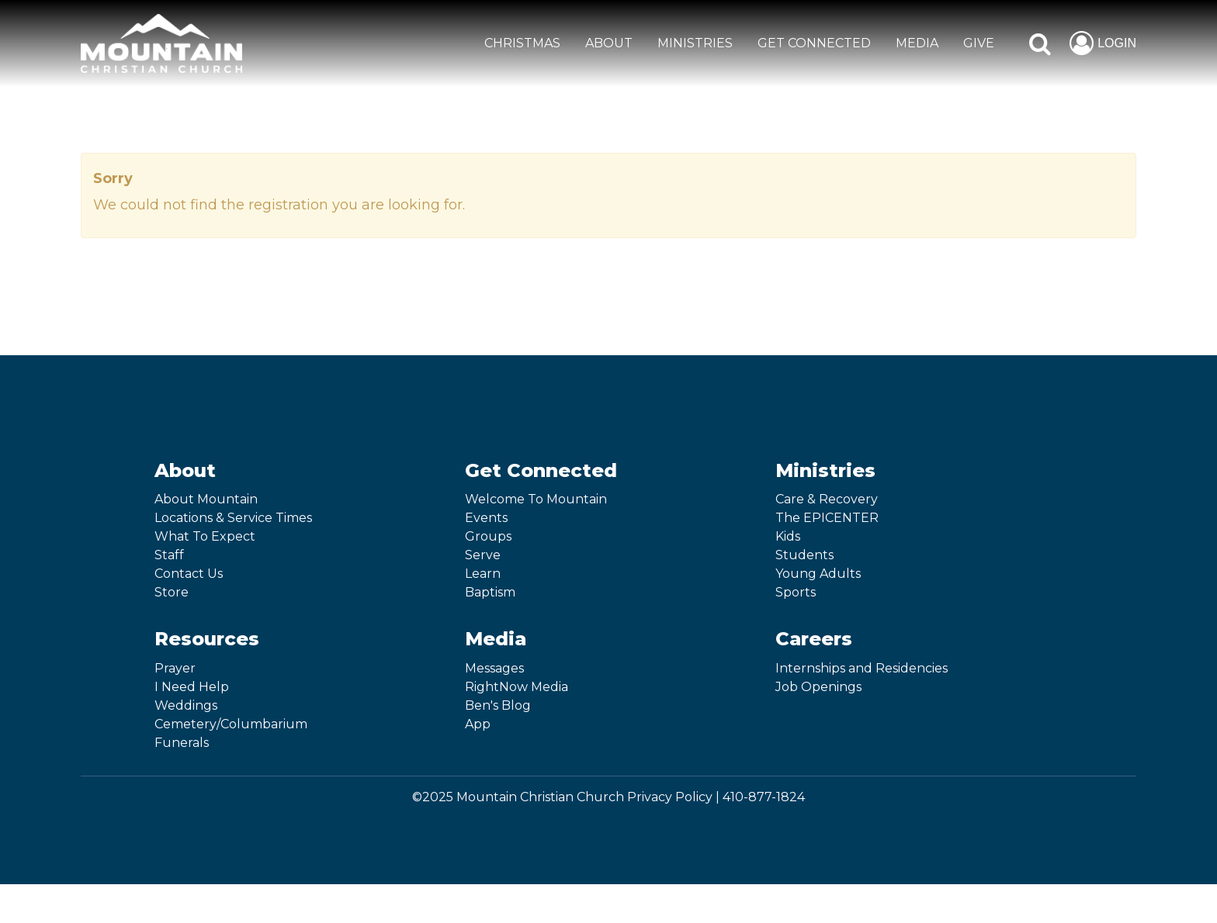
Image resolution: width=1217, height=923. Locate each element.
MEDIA (917, 43)
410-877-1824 (764, 797)
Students (804, 555)
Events (486, 517)
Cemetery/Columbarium (230, 724)
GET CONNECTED (814, 43)
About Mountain (206, 499)
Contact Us (188, 573)
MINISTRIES (695, 43)
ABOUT (609, 43)
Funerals (181, 742)
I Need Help (191, 686)
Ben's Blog (498, 705)
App (478, 724)
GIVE (978, 43)
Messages (494, 668)
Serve (483, 555)
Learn (483, 573)
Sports (795, 592)
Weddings (185, 705)
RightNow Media (516, 686)
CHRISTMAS (522, 43)
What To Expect (204, 536)
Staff (169, 555)
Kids (787, 536)
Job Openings (818, 686)
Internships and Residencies (861, 668)
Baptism (490, 592)
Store (171, 592)
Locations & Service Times (233, 517)
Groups (488, 536)
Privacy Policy (670, 797)
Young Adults (818, 573)
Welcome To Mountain (536, 499)
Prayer (175, 668)
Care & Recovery (826, 499)
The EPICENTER (827, 517)
